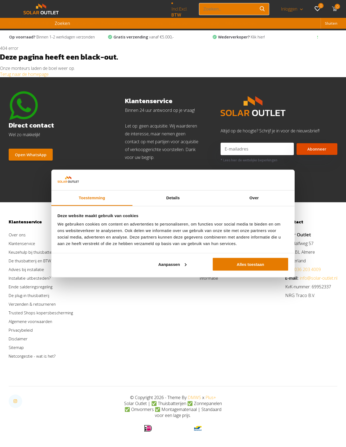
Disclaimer (19, 340)
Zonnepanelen (116, 23)
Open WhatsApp (32, 156)
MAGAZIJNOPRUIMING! (32, 23)
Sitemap (16, 349)
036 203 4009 (307, 271)
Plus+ (210, 399)
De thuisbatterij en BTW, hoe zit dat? (43, 262)
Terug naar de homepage (24, 75)
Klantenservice (23, 245)
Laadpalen (179, 23)
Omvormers (150, 23)
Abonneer (316, 150)
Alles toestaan (250, 264)
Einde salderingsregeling (32, 288)
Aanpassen (172, 264)
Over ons (17, 236)
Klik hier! (249, 38)
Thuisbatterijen (78, 23)
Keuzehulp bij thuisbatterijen (35, 253)
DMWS (194, 399)
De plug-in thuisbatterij (30, 297)
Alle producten (241, 23)
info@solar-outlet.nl (318, 279)
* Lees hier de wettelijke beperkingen (249, 161)
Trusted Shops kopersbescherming (42, 314)
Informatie (208, 23)
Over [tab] (254, 197)
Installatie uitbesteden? (30, 279)
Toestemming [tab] (92, 197)
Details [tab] (173, 197)
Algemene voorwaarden (32, 323)
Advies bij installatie (27, 271)
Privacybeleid (21, 331)
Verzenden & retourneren (33, 305)
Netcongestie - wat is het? (33, 357)
